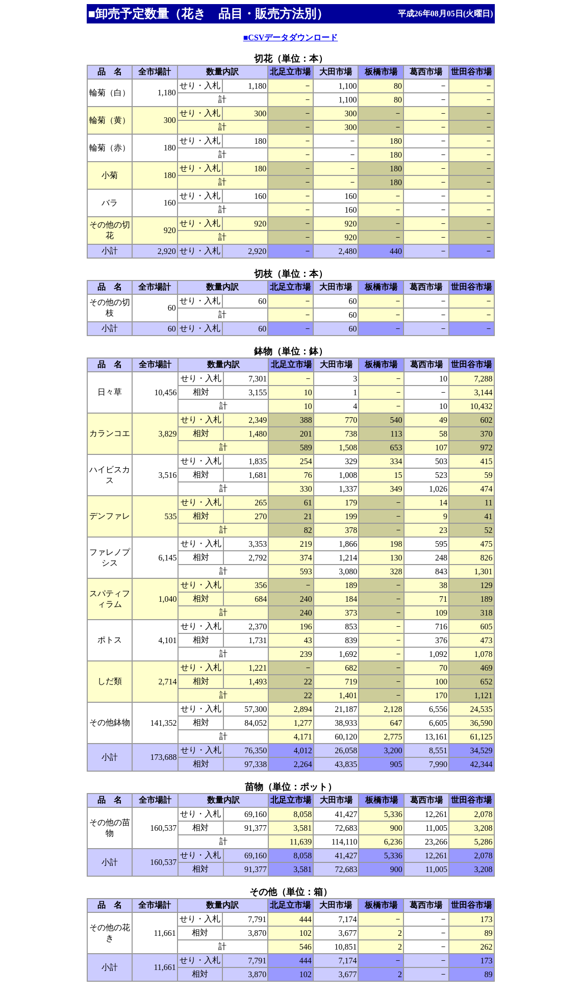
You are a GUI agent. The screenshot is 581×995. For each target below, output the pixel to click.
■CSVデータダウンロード (290, 37)
